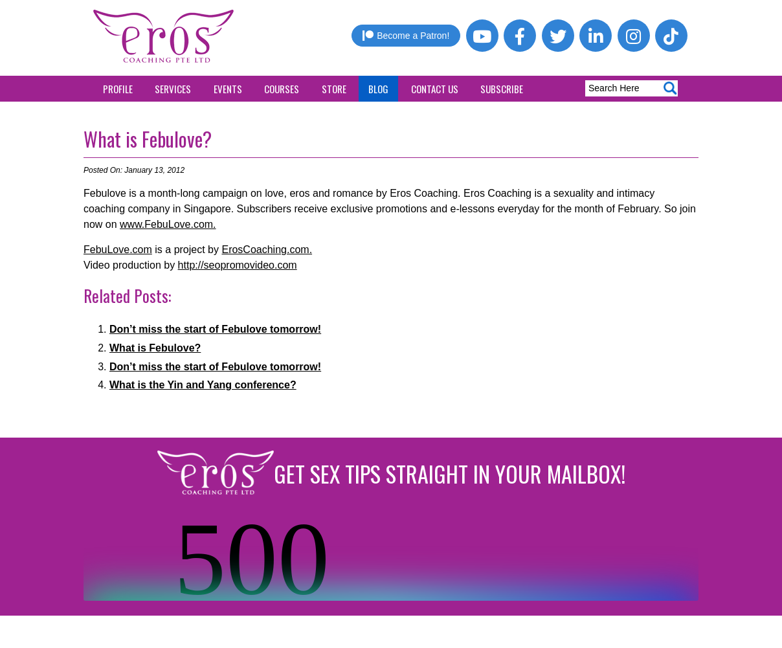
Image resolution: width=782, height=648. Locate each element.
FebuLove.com (118, 249)
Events (228, 89)
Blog (378, 89)
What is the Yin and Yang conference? (202, 384)
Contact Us (434, 89)
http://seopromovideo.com (237, 265)
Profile (118, 89)
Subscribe (501, 89)
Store (334, 89)
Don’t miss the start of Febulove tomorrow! (215, 329)
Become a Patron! (406, 35)
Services (173, 89)
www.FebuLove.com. (168, 224)
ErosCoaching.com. (266, 249)
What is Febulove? (148, 138)
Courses (281, 89)
